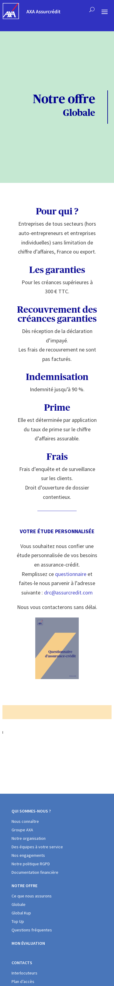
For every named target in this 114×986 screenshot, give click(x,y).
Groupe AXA (22, 830)
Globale (19, 904)
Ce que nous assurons (32, 896)
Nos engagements (28, 855)
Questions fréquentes (32, 930)
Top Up (18, 921)
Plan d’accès (23, 981)
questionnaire (70, 573)
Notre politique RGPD (31, 864)
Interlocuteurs (24, 973)
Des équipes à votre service (37, 847)
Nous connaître (25, 821)
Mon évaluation (28, 943)
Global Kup (21, 913)
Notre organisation (29, 838)
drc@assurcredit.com (68, 592)
